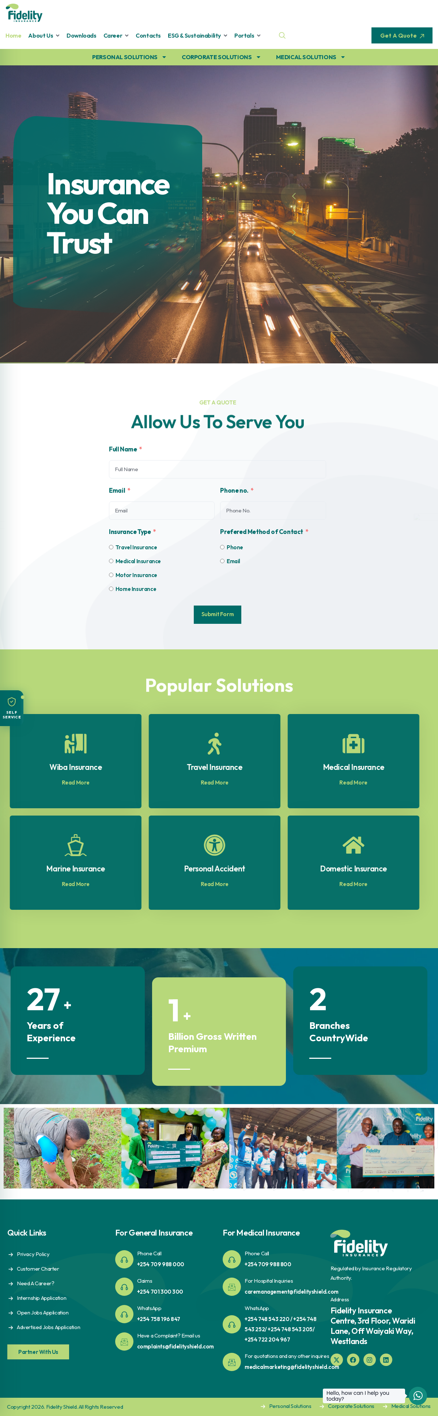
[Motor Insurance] (111, 575)
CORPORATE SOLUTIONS (221, 57)
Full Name (123, 449)
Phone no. (234, 490)
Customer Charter (38, 1268)
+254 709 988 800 (268, 1264)
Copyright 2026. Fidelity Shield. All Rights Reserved (65, 1406)
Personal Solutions (290, 1405)
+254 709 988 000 (161, 1264)
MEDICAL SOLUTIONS (311, 57)
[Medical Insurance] (111, 561)
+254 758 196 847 (159, 1319)
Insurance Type (130, 531)
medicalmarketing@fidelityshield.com (292, 1366)
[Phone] (222, 547)
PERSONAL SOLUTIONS (129, 57)
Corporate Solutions (351, 1405)
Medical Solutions (411, 1405)
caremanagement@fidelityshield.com (292, 1291)
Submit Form (217, 614)
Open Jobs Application (43, 1312)
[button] (11, 708)
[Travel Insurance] (111, 547)
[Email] (222, 561)
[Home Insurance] (111, 589)
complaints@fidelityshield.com (175, 1346)
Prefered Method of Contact (261, 531)
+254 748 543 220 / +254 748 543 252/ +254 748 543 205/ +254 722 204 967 (280, 1329)
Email (117, 490)
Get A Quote (402, 35)
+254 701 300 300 (160, 1291)
